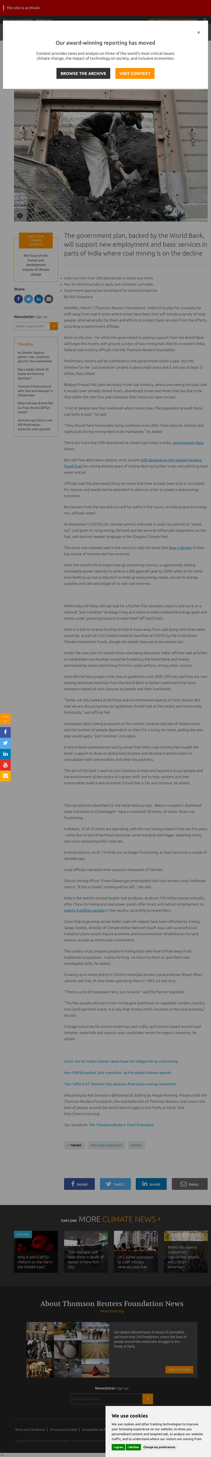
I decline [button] (133, 1447)
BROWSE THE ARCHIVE (83, 73)
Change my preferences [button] (159, 1447)
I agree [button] (118, 1447)
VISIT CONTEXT (135, 73)
